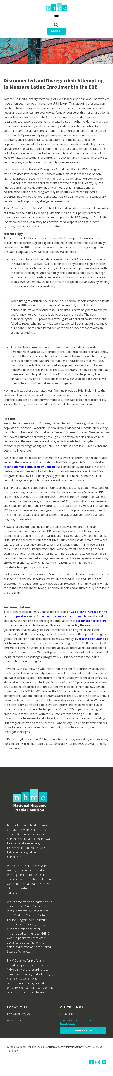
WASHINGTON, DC (19, 1020)
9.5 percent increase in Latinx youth (61, 616)
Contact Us (67, 1014)
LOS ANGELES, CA (19, 1014)
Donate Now (83, 1030)
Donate (56, 31)
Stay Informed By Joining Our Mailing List (79, 1022)
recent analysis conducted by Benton (29, 467)
